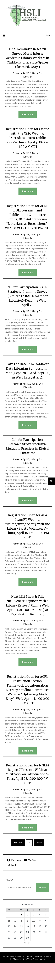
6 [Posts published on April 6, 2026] (9, 920)
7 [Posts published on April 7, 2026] (15, 920)
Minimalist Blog (20, 959)
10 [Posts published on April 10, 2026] (33, 920)
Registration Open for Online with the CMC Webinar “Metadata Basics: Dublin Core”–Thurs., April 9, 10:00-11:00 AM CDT (27, 138)
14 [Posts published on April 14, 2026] (15, 926)
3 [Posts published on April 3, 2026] (33, 914)
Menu (49, 35)
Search (10, 880)
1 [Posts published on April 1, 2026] (21, 914)
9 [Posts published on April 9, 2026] (27, 920)
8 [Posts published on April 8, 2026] (21, 920)
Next (39, 842)
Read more (27, 114)
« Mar (26, 942)
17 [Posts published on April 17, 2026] (33, 926)
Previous (17, 842)
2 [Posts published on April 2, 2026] (27, 914)
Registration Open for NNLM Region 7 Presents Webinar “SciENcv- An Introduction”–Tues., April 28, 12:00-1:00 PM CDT (27, 774)
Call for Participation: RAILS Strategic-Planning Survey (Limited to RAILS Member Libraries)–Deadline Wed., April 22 (27, 296)
